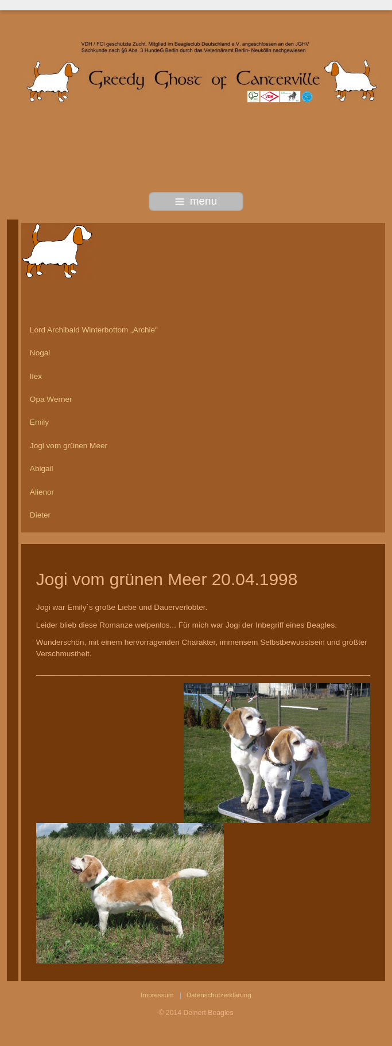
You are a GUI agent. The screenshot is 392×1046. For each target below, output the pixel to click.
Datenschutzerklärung (219, 994)
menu (196, 201)
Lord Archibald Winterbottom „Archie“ (94, 330)
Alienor (42, 492)
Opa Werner (51, 399)
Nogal (40, 352)
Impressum (157, 994)
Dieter (40, 515)
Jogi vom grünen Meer (68, 445)
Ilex (36, 376)
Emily (39, 422)
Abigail (41, 468)
